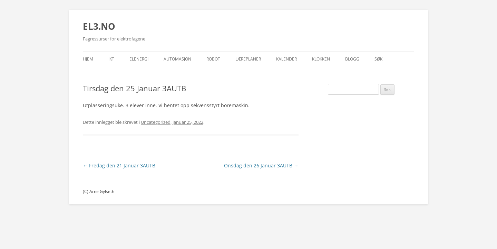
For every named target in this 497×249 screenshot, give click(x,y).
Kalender (286, 59)
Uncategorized (155, 122)
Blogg (352, 59)
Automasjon (177, 59)
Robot (213, 59)
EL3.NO (99, 26)
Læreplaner (248, 59)
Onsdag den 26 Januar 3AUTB (261, 165)
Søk (378, 59)
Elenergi (138, 59)
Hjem (88, 59)
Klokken (321, 59)
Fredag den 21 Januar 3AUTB (119, 165)
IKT (111, 59)
